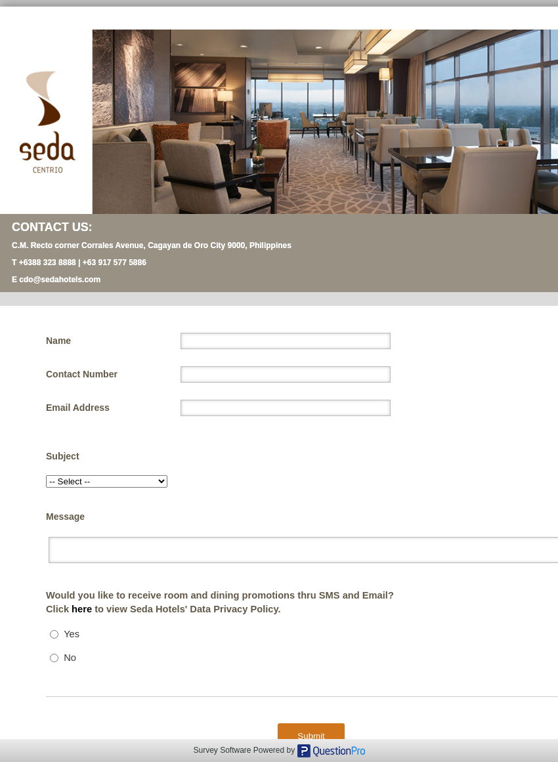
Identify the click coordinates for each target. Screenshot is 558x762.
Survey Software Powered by (245, 750)
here (83, 609)
